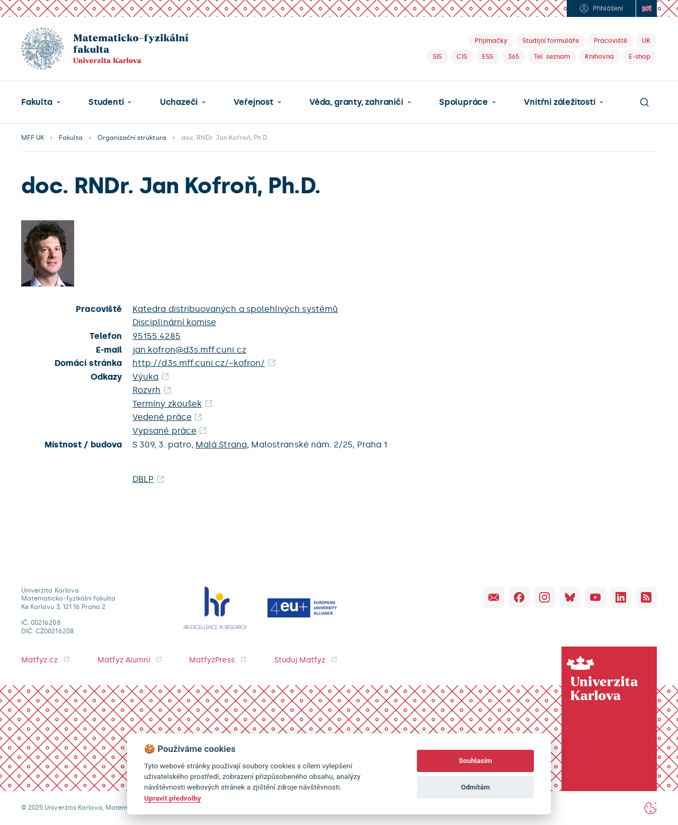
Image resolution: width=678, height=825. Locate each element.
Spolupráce (463, 102)
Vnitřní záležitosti (559, 102)
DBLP (143, 479)
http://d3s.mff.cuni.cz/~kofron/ (198, 363)
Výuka (145, 377)
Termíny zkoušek (167, 404)
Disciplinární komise (174, 322)
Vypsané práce (164, 431)
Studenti (105, 102)
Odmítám (475, 787)
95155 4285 (156, 336)
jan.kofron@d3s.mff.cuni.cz (189, 350)
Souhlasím (475, 761)
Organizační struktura (131, 137)
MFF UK (32, 137)
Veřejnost (253, 102)
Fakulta (36, 102)
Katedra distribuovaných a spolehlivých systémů (235, 309)
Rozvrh (146, 390)
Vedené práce (162, 417)
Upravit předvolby (172, 798)
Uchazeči (179, 102)
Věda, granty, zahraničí (356, 102)
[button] (40, 102)
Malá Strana (221, 445)
